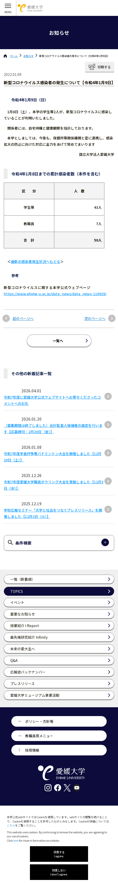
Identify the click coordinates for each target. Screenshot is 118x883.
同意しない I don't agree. (59, 872)
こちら (11, 825)
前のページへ (23, 318)
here (16, 840)
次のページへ (94, 318)
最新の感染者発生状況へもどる (35, 261)
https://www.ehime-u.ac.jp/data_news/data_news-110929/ (55, 293)
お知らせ (28, 56)
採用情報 (32, 750)
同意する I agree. (59, 854)
